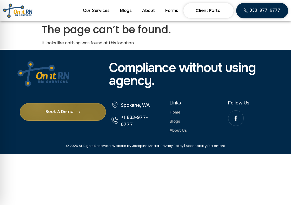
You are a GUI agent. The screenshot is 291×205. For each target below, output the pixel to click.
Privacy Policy (172, 145)
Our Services (96, 10)
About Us (178, 130)
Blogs (126, 10)
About (148, 10)
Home (175, 112)
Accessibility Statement (205, 145)
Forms (171, 10)
